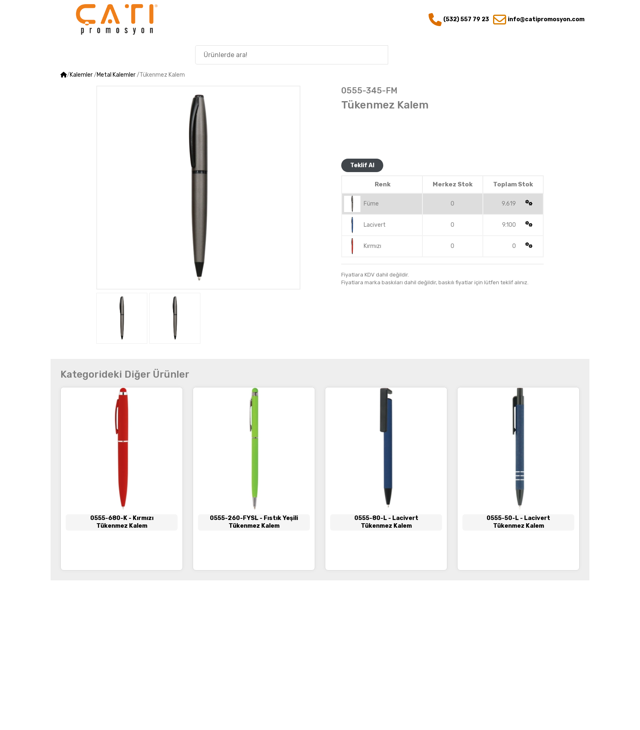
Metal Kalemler (116, 74)
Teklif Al (362, 165)
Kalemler (81, 74)
